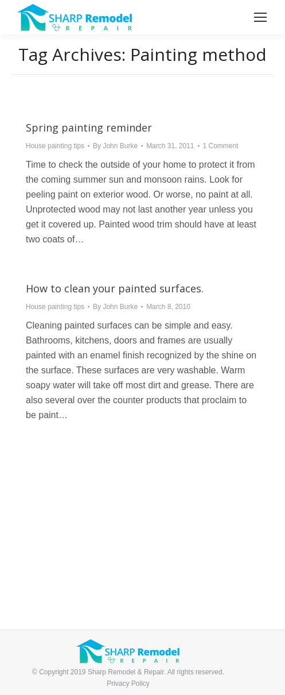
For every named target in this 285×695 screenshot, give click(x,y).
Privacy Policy (128, 683)
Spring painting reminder (89, 127)
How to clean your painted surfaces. (115, 288)
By (115, 146)
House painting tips (55, 146)
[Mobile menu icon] (260, 17)
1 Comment (221, 146)
